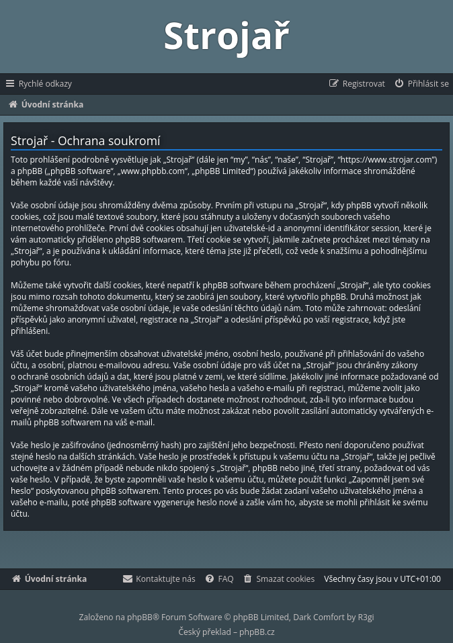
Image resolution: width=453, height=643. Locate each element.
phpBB (140, 617)
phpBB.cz (256, 632)
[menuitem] (421, 84)
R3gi (366, 617)
